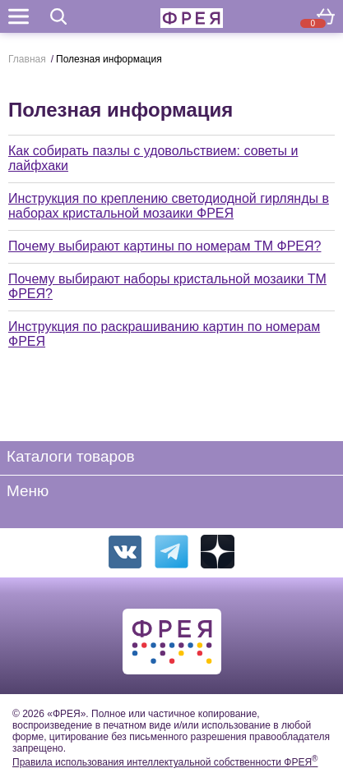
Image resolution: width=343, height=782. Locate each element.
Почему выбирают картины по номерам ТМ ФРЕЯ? (164, 246)
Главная (27, 59)
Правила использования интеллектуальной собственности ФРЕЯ (165, 762)
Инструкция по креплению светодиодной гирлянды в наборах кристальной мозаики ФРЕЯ (168, 205)
